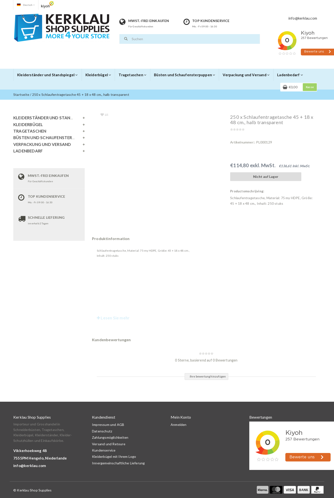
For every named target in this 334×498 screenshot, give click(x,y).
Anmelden (179, 425)
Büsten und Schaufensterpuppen (184, 75)
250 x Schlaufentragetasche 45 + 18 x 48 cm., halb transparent (80, 94)
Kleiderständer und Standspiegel (47, 75)
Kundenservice (104, 450)
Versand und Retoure (108, 444)
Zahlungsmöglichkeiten (110, 437)
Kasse (310, 87)
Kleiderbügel (98, 75)
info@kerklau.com (29, 465)
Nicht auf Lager (265, 176)
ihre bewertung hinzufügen (208, 376)
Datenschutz (102, 431)
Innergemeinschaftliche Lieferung (118, 463)
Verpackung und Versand (246, 75)
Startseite (21, 94)
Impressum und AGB (108, 425)
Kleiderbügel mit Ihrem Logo (114, 456)
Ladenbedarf (290, 75)
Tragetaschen (132, 75)
